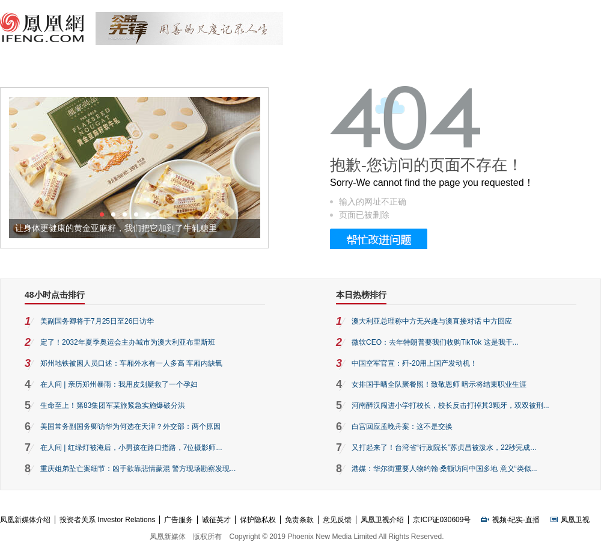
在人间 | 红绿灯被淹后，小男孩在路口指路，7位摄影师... (131, 447)
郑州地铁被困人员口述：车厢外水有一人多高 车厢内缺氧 (131, 363)
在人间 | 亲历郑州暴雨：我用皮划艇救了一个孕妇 (119, 384)
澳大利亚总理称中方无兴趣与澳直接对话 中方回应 (432, 321)
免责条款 (299, 520)
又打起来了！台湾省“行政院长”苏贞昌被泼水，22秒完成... (444, 447)
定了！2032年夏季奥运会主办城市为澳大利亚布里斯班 (127, 342)
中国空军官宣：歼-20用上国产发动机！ (414, 363)
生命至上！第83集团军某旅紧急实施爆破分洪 (112, 405)
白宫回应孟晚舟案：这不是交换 (402, 426)
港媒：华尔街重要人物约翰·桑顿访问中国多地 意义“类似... (444, 468)
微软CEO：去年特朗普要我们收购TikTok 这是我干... (435, 342)
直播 (532, 520)
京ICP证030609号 (442, 520)
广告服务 (178, 520)
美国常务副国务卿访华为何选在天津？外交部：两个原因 (130, 426)
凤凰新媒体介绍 (25, 520)
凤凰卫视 (575, 520)
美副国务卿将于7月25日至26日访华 (97, 321)
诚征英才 (216, 520)
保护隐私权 (258, 520)
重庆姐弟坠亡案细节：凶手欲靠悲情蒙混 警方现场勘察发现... (138, 468)
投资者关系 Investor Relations (107, 520)
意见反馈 (337, 520)
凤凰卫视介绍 (382, 520)
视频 (499, 520)
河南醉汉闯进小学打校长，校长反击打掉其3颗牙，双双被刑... (450, 405)
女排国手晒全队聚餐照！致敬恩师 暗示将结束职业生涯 (439, 384)
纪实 (515, 520)
